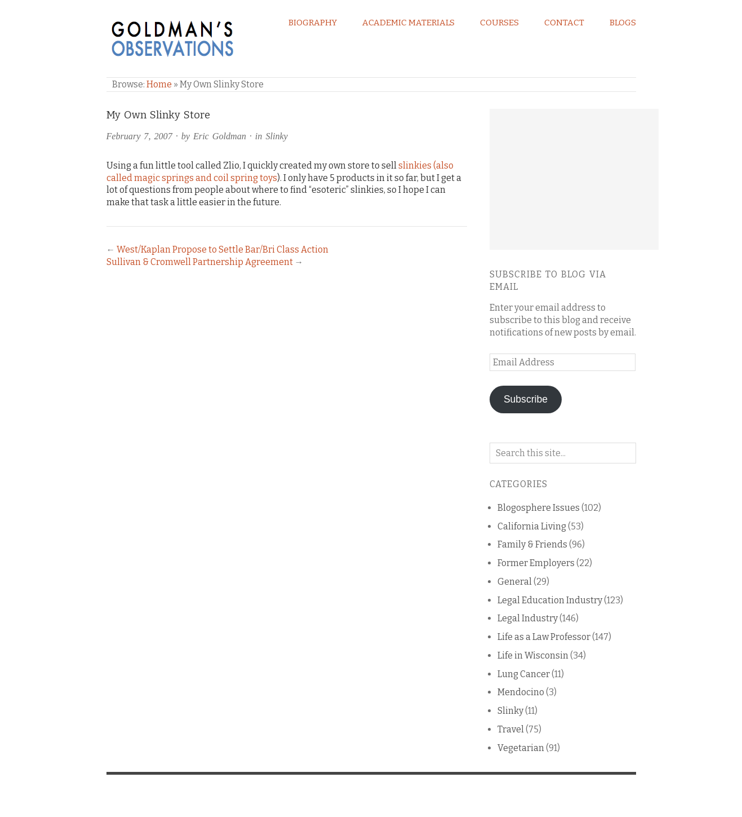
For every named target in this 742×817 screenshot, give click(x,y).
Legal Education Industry (549, 600)
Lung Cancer (523, 674)
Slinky (276, 136)
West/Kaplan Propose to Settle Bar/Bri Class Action (222, 249)
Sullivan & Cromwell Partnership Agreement (199, 262)
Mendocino (520, 692)
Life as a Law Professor (543, 636)
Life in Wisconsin (532, 655)
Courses (499, 22)
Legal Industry (527, 618)
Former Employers (536, 563)
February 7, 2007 (139, 136)
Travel (510, 729)
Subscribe (526, 399)
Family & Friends (532, 544)
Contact (564, 22)
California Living (531, 526)
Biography (312, 22)
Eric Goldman (219, 136)
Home (159, 84)
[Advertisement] (574, 179)
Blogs (623, 22)
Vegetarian (520, 748)
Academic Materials (408, 22)
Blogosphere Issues (538, 507)
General (514, 581)
